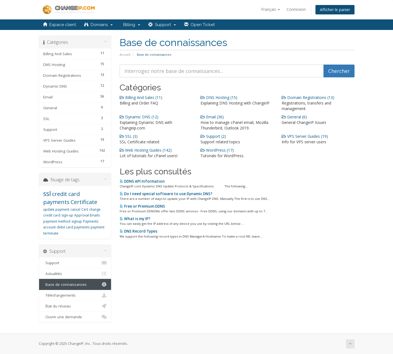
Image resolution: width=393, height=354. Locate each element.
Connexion (296, 9)
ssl (47, 193)
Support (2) (213, 136)
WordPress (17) (217, 150)
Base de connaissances (75, 284)
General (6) (294, 116)
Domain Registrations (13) (308, 97)
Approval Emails (87, 215)
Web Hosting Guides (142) (146, 150)
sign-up (67, 215)
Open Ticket (199, 24)
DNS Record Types (138, 231)
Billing (130, 24)
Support (162, 24)
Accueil (125, 54)
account (49, 227)
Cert (84, 209)
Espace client (59, 24)
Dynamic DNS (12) (139, 116)
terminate (50, 233)
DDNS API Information (142, 181)
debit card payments (73, 227)
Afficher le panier (335, 9)
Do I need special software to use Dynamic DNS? (166, 193)
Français (270, 9)
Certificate (84, 202)
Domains (98, 24)
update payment (56, 209)
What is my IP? (135, 218)
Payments (90, 221)
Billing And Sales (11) (141, 97)
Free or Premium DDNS (142, 206)
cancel (75, 209)
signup (76, 221)
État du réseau (75, 306)
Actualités (75, 273)
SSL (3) (129, 136)
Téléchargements (75, 295)
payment (97, 227)
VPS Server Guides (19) (305, 136)
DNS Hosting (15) (219, 97)
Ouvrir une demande (75, 317)
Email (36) (212, 116)
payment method (56, 221)
